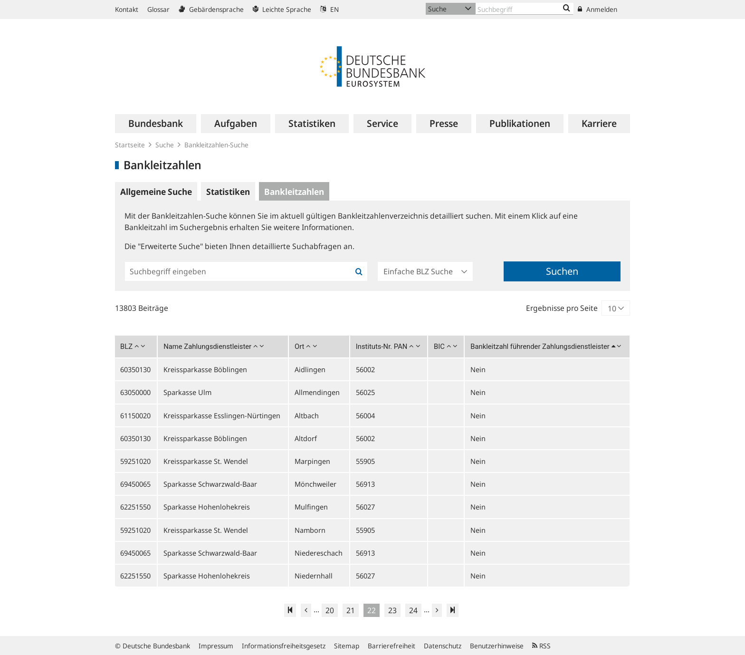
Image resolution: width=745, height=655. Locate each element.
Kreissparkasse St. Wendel (205, 461)
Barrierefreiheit (391, 645)
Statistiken (228, 191)
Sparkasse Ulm (187, 392)
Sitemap (346, 645)
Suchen (562, 271)
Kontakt (126, 9)
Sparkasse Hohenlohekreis (206, 506)
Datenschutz (442, 645)
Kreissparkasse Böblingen (205, 369)
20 (329, 610)
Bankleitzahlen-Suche (216, 144)
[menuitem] (155, 123)
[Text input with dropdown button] (524, 9)
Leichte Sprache (282, 9)
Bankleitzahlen (294, 191)
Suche (164, 144)
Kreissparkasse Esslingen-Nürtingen (221, 415)
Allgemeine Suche (156, 191)
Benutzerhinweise (497, 645)
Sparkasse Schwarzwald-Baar (210, 484)
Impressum (216, 645)
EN (329, 9)
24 (413, 610)
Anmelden (597, 9)
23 (392, 610)
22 (371, 610)
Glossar (158, 9)
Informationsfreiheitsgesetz (283, 645)
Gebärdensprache (211, 9)
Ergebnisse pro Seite (562, 308)
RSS (541, 645)
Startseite (130, 144)
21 (350, 610)
